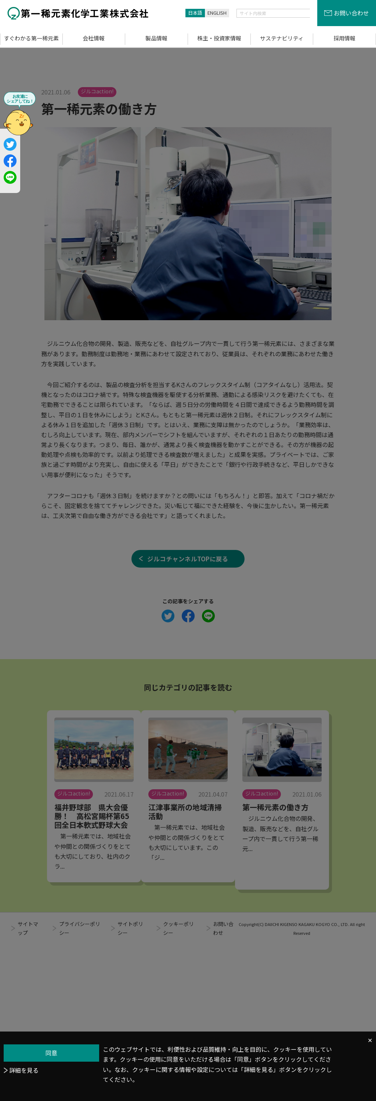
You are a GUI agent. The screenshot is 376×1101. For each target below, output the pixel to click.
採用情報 (344, 38)
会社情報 (94, 38)
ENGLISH (217, 12)
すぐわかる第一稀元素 (31, 38)
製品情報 (156, 38)
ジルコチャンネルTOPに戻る (188, 621)
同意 (51, 1052)
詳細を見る (24, 1070)
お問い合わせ (351, 12)
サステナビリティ (282, 38)
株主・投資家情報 (219, 38)
